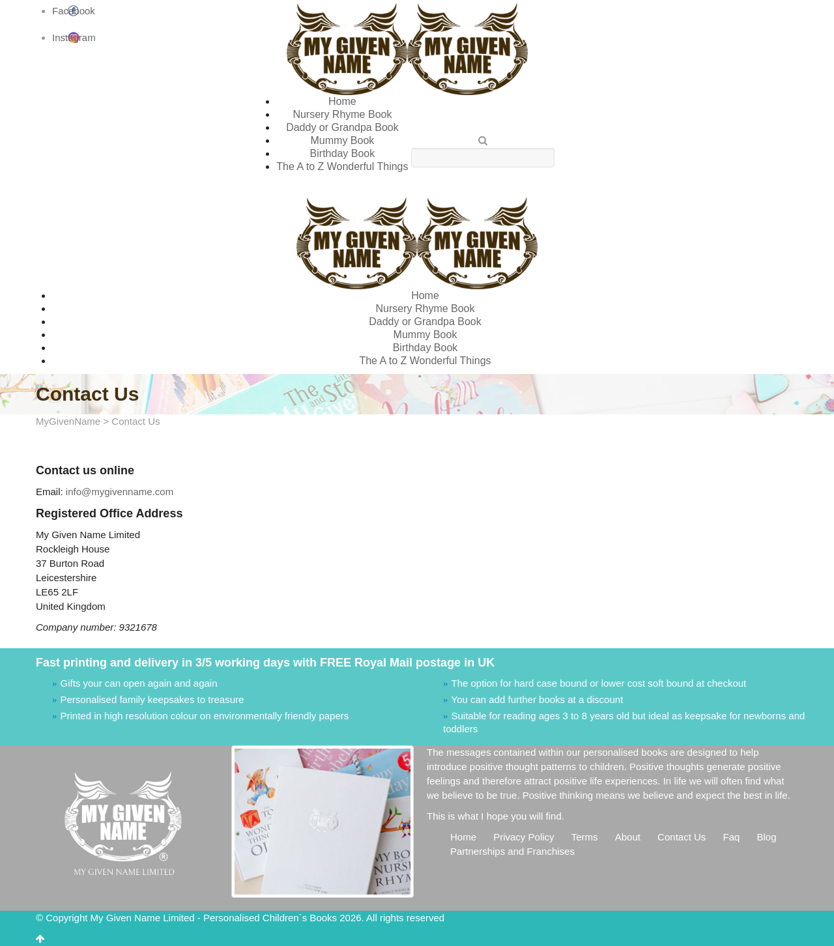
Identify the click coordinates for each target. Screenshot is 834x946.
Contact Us (681, 836)
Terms (584, 836)
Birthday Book (342, 153)
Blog (767, 836)
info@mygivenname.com (119, 491)
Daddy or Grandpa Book (342, 127)
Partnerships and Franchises (512, 851)
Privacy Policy (523, 836)
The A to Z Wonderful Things (342, 166)
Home (342, 101)
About (627, 836)
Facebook (73, 10)
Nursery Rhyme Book (342, 114)
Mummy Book (343, 140)
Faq (731, 836)
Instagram (74, 37)
